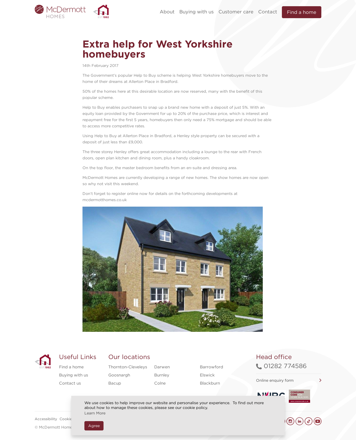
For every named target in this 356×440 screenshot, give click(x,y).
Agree (94, 426)
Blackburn (210, 383)
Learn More (94, 413)
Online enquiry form (275, 380)
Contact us (70, 383)
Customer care (236, 12)
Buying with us (196, 12)
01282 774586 (281, 366)
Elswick (207, 375)
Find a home (301, 12)
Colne (160, 383)
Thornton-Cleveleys (127, 367)
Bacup (114, 383)
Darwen (162, 367)
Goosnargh (119, 375)
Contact (267, 12)
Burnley (161, 375)
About (167, 12)
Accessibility (46, 419)
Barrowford (211, 367)
